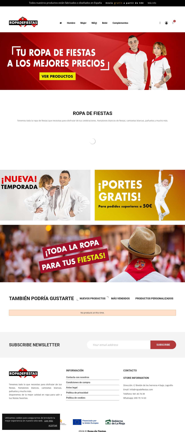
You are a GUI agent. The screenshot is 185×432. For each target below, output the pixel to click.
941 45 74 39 (139, 393)
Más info (152, 3)
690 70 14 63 (140, 397)
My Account (166, 22)
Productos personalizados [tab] (154, 298)
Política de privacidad (77, 392)
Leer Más (48, 420)
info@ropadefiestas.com (141, 389)
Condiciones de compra (78, 382)
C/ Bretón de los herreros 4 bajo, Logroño (153, 385)
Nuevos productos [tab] (92, 298)
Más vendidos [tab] (120, 298)
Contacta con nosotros (77, 377)
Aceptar (53, 425)
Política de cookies (75, 397)
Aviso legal (71, 387)
